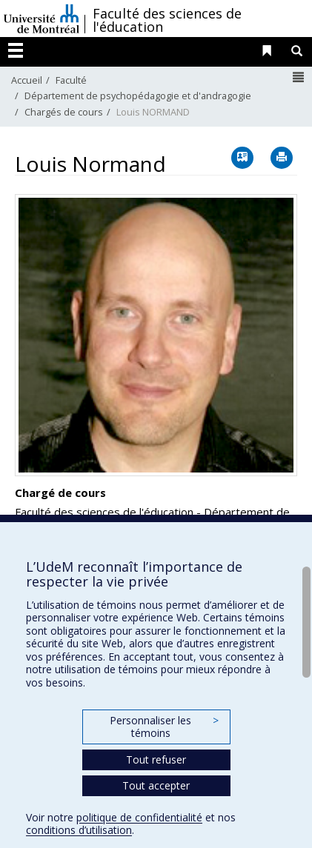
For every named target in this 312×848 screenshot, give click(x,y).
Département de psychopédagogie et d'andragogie (137, 95)
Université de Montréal (41, 18)
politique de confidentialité (139, 817)
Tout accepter (156, 785)
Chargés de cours (63, 111)
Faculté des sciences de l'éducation (167, 20)
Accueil (26, 80)
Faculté (71, 80)
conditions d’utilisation (79, 830)
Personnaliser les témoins (164, 727)
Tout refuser (156, 759)
